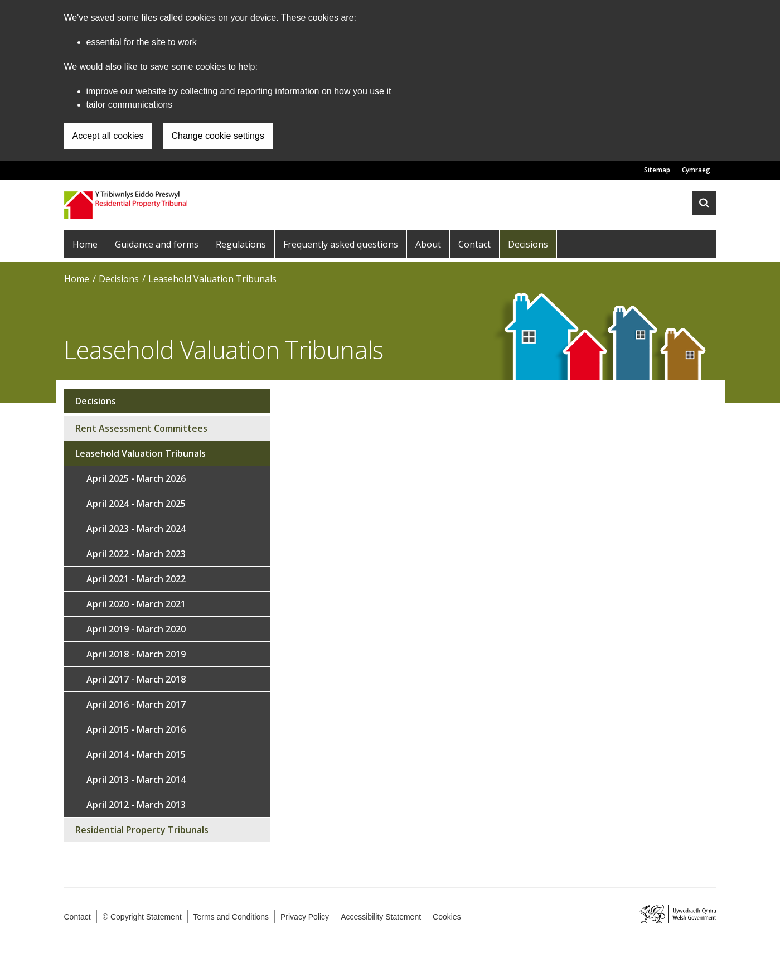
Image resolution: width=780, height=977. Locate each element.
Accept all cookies (108, 136)
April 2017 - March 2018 (136, 679)
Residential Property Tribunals (142, 830)
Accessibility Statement (381, 916)
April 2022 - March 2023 (136, 554)
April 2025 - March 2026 (136, 478)
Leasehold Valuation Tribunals (212, 279)
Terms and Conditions (231, 916)
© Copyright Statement (142, 916)
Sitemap (657, 170)
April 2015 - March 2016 (136, 729)
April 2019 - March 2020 (136, 629)
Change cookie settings (218, 136)
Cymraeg (696, 170)
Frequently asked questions (340, 244)
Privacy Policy (304, 916)
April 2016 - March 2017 (136, 704)
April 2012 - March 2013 (136, 805)
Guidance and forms (156, 244)
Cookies (447, 916)
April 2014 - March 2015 (136, 754)
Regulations (241, 244)
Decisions (528, 244)
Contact (474, 244)
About (428, 244)
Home (85, 244)
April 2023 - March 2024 (136, 529)
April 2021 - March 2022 (136, 579)
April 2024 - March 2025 (136, 503)
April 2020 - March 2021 (136, 604)
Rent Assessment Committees (141, 428)
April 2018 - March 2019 (136, 654)
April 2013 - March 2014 (136, 779)
